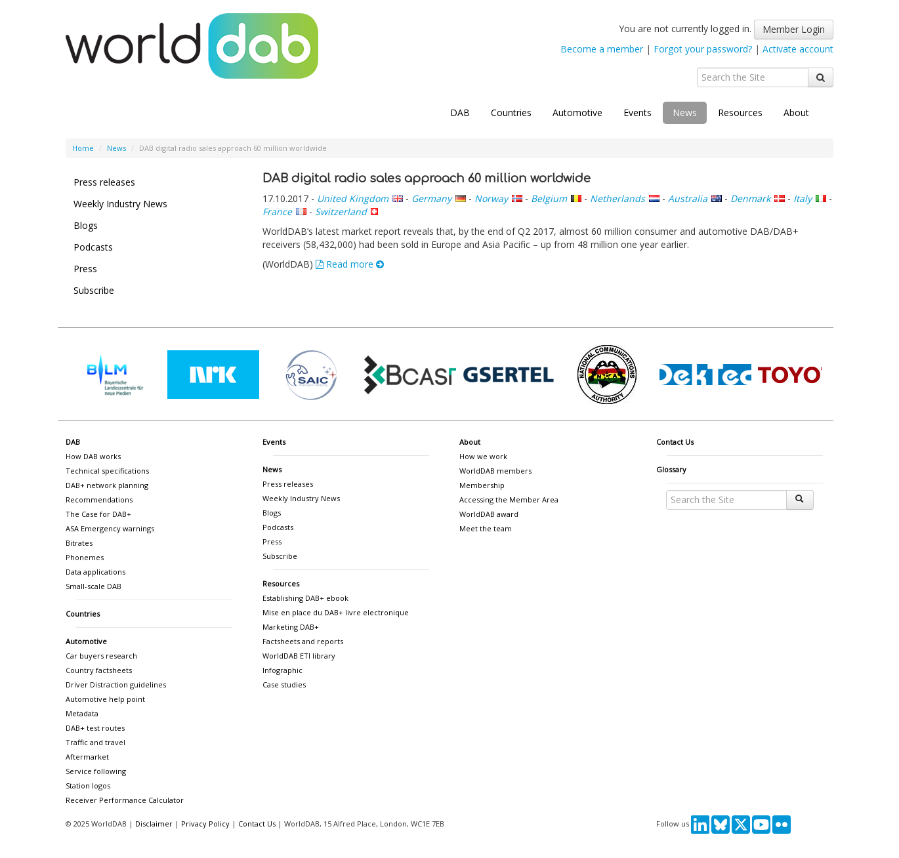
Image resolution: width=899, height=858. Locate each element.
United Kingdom (352, 198)
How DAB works (93, 456)
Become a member (601, 49)
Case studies (284, 684)
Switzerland (341, 211)
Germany (431, 198)
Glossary (671, 469)
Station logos (88, 785)
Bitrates (79, 543)
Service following (96, 771)
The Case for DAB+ (98, 514)
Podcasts (93, 247)
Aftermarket (87, 757)
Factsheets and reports (302, 641)
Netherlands (617, 198)
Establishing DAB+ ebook (305, 598)
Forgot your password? (703, 49)
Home (83, 148)
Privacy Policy (205, 823)
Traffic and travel (95, 742)
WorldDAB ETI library (298, 656)
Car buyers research (101, 656)
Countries (511, 112)
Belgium (549, 198)
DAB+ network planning (107, 485)
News (685, 112)
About (796, 112)
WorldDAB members (495, 471)
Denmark (750, 198)
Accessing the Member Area (508, 499)
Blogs (85, 225)
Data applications (95, 572)
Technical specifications (107, 471)
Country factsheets (99, 670)
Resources (740, 112)
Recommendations (99, 499)
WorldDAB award (488, 514)
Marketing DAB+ (290, 627)
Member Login (794, 29)
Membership (482, 485)
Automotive (577, 112)
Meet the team (485, 528)
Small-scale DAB (93, 586)
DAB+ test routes (95, 728)
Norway (491, 198)
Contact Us (675, 442)
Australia (687, 198)
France (277, 211)
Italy (802, 198)
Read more (350, 264)
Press (85, 268)
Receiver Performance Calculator (125, 800)
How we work (483, 456)
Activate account (798, 49)
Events (637, 112)
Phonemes (85, 557)
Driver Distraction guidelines (116, 684)
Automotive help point (105, 699)
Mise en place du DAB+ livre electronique (335, 612)
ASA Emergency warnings (110, 528)
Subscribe (93, 290)
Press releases (104, 182)
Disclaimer (154, 823)
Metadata (82, 713)
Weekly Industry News (120, 203)
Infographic (282, 670)
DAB (460, 112)
